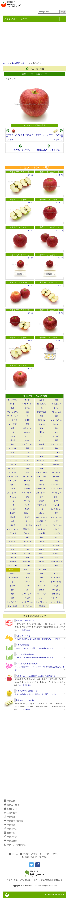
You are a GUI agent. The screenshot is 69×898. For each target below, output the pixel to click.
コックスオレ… (41, 460)
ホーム (6, 63)
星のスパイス (27, 561)
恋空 (41, 448)
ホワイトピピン (56, 561)
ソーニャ (27, 501)
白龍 (12, 521)
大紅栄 (41, 501)
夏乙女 (41, 513)
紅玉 (12, 452)
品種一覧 (9, 833)
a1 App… (42, 424)
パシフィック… (12, 529)
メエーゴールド (56, 578)
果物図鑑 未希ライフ (25, 620)
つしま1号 (12, 509)
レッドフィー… (41, 602)
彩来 (41, 468)
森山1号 (13, 586)
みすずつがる (41, 570)
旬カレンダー (11, 809)
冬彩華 (27, 509)
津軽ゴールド (41, 505)
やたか (56, 586)
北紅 (41, 436)
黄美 (41, 428)
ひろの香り (42, 533)
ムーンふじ (56, 574)
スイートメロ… (12, 493)
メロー (41, 582)
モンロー (27, 586)
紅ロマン (13, 557)
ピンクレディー (56, 533)
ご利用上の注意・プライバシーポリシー (40, 854)
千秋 (12, 501)
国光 (56, 460)
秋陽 (56, 481)
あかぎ (27, 400)
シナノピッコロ (27, 477)
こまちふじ (13, 464)
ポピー (27, 565)
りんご (25, 63)
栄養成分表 (10, 813)
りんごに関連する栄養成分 (26, 664)
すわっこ (13, 497)
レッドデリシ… (27, 602)
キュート (42, 440)
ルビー (41, 598)
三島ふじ (27, 570)
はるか (56, 521)
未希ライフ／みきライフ (20, 172)
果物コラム (10, 829)
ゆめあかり (56, 590)
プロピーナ (27, 545)
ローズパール (27, 606)
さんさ (56, 468)
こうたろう (56, 452)
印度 (56, 416)
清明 (27, 497)
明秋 (41, 578)
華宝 (56, 432)
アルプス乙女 (41, 412)
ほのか (41, 561)
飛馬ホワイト (27, 529)
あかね (41, 400)
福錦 (41, 537)
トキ (41, 509)
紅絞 (27, 549)
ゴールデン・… (12, 468)
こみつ (27, 464)
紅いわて (56, 545)
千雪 (12, 505)
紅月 (27, 452)
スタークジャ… (41, 493)
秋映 (12, 408)
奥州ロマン (27, 428)
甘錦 (27, 412)
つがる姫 (56, 505)
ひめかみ (56, 529)
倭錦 (12, 590)
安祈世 (27, 408)
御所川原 (56, 464)
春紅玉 (12, 525)
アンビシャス (56, 412)
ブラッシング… (27, 541)
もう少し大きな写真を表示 (34, 125)
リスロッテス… (27, 594)
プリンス (13, 545)
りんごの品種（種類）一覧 (26, 691)
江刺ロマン (42, 420)
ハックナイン (27, 521)
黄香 (12, 428)
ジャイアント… (56, 485)
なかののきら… (56, 509)
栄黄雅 (27, 420)
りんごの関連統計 (23, 645)
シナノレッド (27, 481)
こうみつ (27, 456)
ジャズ (12, 489)
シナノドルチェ (12, 477)
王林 (56, 428)
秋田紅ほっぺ (56, 404)
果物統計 (9, 817)
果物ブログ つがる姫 (25, 700)
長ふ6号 (13, 513)
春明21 (12, 485)
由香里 (41, 590)
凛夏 (12, 598)
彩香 (27, 468)
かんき (12, 436)
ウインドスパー (12, 420)
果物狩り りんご (23, 636)
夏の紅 (12, 517)
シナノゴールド (41, 473)
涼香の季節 (56, 594)
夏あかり (27, 513)
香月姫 (41, 432)
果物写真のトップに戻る (48, 150)
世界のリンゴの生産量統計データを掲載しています (34, 657)
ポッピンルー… (12, 565)
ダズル (56, 501)
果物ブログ (10, 837)
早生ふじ (42, 606)
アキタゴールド (27, 404)
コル (41, 464)
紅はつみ (27, 553)
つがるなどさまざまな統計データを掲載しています (34, 648)
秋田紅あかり (41, 404)
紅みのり (56, 553)
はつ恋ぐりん (41, 521)
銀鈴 (12, 444)
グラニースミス (56, 444)
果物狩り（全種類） (14, 821)
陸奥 (41, 574)
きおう (27, 436)
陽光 (12, 594)
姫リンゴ (13, 533)
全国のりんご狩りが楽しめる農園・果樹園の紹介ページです (37, 639)
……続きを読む (24, 630)
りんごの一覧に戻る (20, 150)
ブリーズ (56, 541)
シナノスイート (56, 473)
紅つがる (13, 553)
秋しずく (13, 404)
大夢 (12, 432)
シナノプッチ (41, 477)
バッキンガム (27, 525)
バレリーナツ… (41, 525)
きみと (27, 440)
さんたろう (13, 473)
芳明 (41, 557)
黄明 (41, 456)
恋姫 (56, 448)
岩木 (41, 416)
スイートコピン (56, 489)
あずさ (56, 408)
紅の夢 (41, 444)
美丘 (56, 565)
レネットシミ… (56, 602)
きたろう (56, 436)
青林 (41, 497)
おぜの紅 (27, 432)
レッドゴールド (12, 602)
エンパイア (13, 424)
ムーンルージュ (12, 578)
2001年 (27, 517)
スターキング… (27, 493)
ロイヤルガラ (12, 606)
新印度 (27, 485)
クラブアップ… (27, 444)
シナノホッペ (56, 477)
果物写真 (16, 63)
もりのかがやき (56, 582)
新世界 (41, 485)
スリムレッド (56, 493)
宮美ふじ (13, 574)
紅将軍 (56, 549)
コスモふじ (27, 460)
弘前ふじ (27, 533)
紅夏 (12, 549)
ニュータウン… (56, 517)
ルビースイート (56, 598)
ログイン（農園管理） (16, 845)
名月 (27, 578)
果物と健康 (10, 841)
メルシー (27, 582)
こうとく (13, 456)
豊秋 (27, 557)
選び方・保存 (11, 805)
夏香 (56, 513)
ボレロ (41, 565)
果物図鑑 (9, 801)
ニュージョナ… (41, 517)
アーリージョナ (12, 416)
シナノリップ (12, 481)
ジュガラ (27, 489)
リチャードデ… (41, 594)
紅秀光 (41, 549)
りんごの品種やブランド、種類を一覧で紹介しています (36, 694)
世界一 (56, 497)
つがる (27, 505)
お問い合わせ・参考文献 (34, 857)
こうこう (42, 452)
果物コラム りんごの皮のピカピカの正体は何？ (35, 676)
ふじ (56, 537)
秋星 (41, 481)
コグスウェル (12, 460)
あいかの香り (12, 400)
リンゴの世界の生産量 (25, 654)
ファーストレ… (12, 537)
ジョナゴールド (41, 489)
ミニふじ (56, 570)
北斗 (56, 557)
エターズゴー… (56, 420)
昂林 (56, 456)
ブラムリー (42, 541)
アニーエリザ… (12, 412)
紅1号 (42, 545)
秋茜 (56, 400)
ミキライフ (10, 140)
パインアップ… (56, 525)
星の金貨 (13, 561)
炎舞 (27, 424)
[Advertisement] (34, 42)
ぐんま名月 (13, 448)
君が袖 (12, 440)
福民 (27, 537)
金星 (56, 440)
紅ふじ (41, 553)
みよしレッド (27, 574)
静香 (27, 473)
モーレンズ (42, 586)
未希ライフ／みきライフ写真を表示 (19, 136)
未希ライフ (13, 570)
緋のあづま (42, 529)
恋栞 (27, 448)
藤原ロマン (13, 541)
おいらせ (56, 424)
